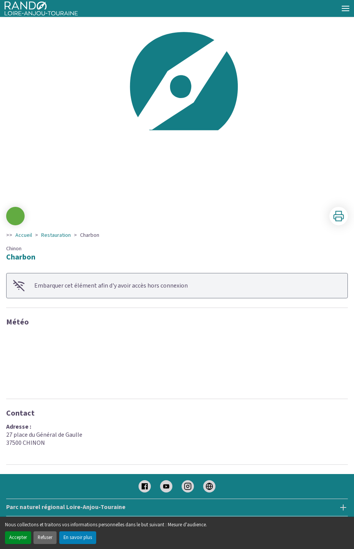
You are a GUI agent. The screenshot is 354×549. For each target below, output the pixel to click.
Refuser (45, 537)
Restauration (56, 235)
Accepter (18, 537)
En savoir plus (77, 537)
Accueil (23, 235)
